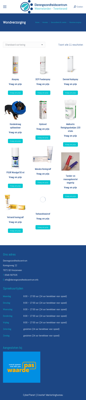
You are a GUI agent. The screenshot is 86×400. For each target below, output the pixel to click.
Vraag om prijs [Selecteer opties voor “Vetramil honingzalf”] (15, 231)
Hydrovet (43, 124)
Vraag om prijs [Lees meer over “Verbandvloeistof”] (43, 227)
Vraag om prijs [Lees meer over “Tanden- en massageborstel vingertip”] (70, 196)
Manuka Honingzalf (43, 169)
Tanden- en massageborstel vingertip (70, 179)
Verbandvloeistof (43, 213)
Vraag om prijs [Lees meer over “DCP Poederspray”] (43, 93)
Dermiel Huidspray (70, 79)
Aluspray (15, 79)
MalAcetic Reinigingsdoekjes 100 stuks (70, 127)
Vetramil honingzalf (15, 217)
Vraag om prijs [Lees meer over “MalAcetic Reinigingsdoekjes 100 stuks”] (70, 144)
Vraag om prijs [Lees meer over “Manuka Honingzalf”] (43, 182)
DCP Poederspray (43, 79)
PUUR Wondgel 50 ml (15, 172)
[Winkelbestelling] (24, 45)
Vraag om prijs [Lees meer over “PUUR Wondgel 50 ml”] (15, 186)
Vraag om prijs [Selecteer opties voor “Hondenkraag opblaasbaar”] (15, 141)
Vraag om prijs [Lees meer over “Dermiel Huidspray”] (70, 93)
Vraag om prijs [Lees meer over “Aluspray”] (15, 93)
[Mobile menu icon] (5, 6)
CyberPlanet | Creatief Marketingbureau (43, 395)
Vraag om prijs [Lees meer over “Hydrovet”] (43, 137)
